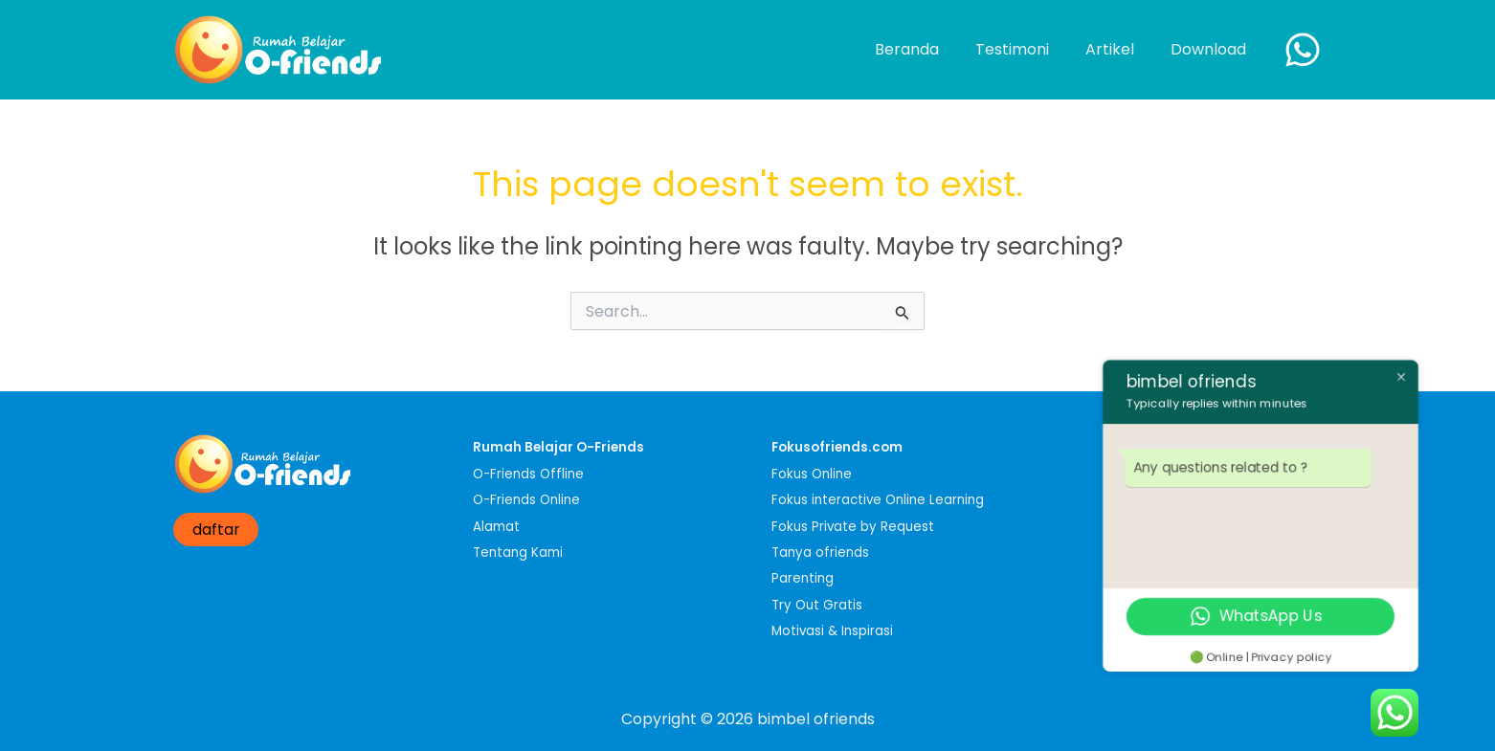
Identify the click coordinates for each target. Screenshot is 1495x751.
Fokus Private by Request (852, 527)
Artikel (1118, 49)
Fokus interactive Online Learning (877, 500)
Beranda (927, 49)
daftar (216, 530)
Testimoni (1026, 49)
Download (1211, 49)
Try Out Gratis (816, 605)
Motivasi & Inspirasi (832, 631)
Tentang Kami (518, 552)
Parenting (802, 578)
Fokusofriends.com (837, 447)
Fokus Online (811, 474)
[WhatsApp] (1302, 50)
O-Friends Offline (528, 474)
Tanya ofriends (820, 552)
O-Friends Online (526, 500)
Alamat (496, 527)
